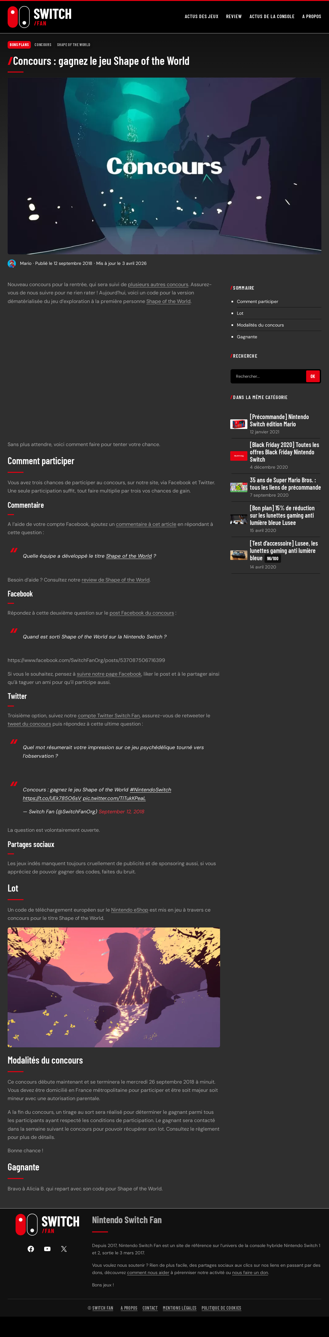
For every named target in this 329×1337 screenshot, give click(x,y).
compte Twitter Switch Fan (109, 715)
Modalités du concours (260, 325)
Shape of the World (73, 44)
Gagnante (247, 337)
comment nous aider (148, 1272)
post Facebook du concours (142, 613)
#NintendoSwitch (150, 789)
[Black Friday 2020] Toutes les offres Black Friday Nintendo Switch (284, 452)
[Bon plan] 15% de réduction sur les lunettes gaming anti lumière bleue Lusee (282, 515)
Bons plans (19, 44)
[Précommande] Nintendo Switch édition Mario (279, 420)
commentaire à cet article (146, 524)
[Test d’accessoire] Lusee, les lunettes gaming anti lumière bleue (284, 551)
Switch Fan (102, 1308)
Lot (240, 313)
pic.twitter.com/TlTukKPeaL (114, 798)
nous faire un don (250, 1272)
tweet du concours (29, 723)
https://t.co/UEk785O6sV (52, 798)
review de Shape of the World (116, 579)
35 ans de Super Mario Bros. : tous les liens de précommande (285, 483)
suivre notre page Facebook (109, 674)
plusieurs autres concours (158, 284)
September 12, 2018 (121, 811)
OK (313, 376)
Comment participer (257, 301)
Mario (25, 263)
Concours (43, 44)
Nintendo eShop (129, 909)
